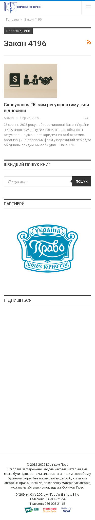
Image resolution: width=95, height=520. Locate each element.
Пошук (81, 181)
